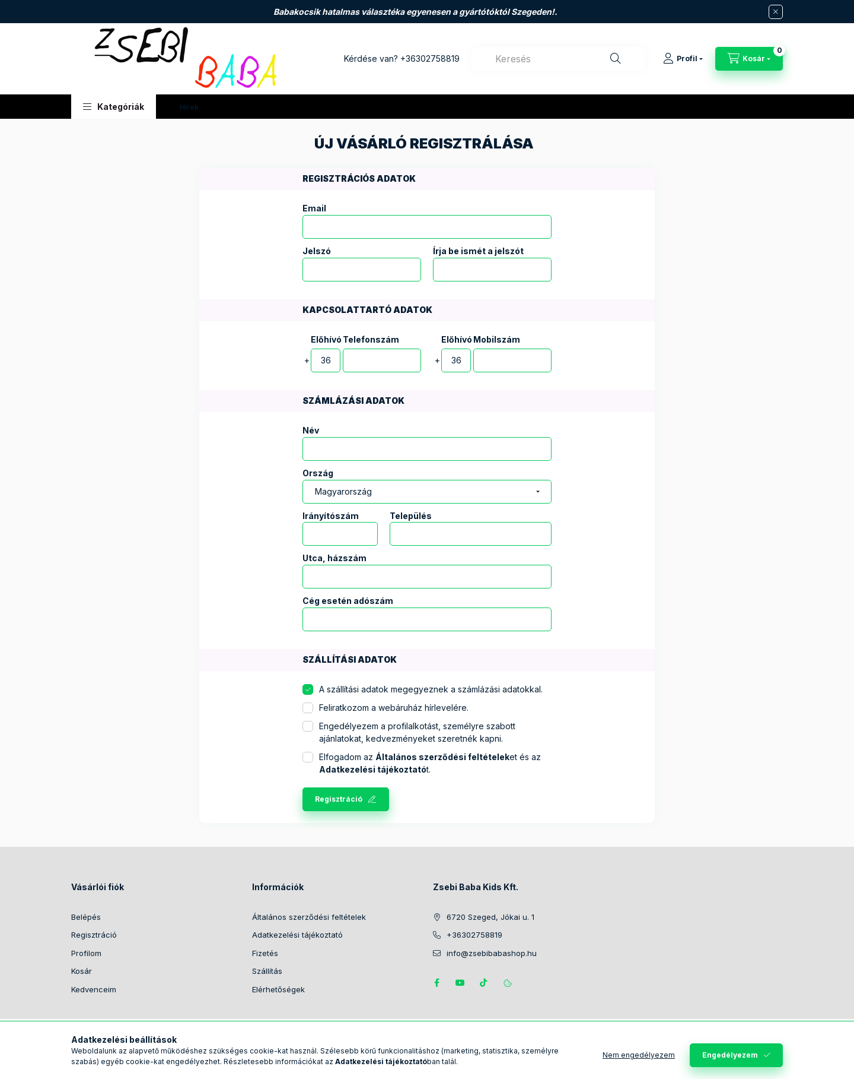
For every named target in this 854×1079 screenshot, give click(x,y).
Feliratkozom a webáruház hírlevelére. (394, 708)
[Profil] (683, 59)
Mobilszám (496, 339)
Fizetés (265, 953)
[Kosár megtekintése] (749, 59)
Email (314, 208)
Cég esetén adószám (347, 601)
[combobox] (558, 59)
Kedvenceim (93, 989)
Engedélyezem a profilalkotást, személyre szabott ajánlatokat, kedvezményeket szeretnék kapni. (417, 732)
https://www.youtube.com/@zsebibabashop (460, 983)
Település (411, 516)
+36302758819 (430, 58)
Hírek (189, 107)
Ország (317, 473)
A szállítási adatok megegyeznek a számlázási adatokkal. (431, 689)
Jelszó (316, 251)
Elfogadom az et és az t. (430, 763)
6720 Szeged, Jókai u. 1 (490, 917)
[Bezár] (776, 12)
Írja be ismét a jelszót (478, 251)
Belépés (86, 917)
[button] (113, 106)
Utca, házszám (334, 558)
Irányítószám (330, 516)
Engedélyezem (730, 1054)
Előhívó (325, 339)
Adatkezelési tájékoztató (297, 934)
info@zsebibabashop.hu (492, 953)
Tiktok (484, 983)
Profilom (86, 953)
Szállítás (267, 971)
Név (310, 430)
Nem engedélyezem (639, 1054)
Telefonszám (371, 339)
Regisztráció (338, 799)
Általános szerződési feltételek (309, 917)
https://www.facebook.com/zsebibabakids (436, 983)
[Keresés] (615, 59)
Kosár (81, 971)
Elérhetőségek (278, 989)
